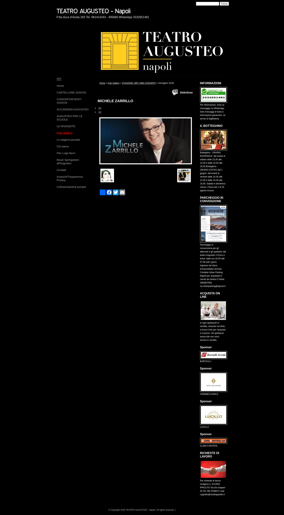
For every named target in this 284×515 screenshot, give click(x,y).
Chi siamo (63, 146)
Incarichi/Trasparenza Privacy (70, 178)
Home (60, 85)
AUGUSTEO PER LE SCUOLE (69, 118)
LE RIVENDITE (66, 126)
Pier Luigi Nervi (66, 153)
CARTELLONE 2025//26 (71, 92)
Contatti (61, 169)
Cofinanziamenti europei (71, 186)
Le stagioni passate (68, 139)
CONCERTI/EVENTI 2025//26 (69, 101)
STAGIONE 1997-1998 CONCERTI (139, 83)
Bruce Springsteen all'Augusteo (68, 161)
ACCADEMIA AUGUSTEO (73, 109)
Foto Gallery (65, 132)
